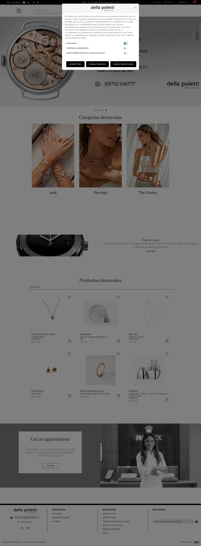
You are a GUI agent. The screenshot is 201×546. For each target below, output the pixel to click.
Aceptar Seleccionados (123, 64)
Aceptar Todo (75, 64)
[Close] (135, 8)
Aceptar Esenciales (97, 64)
